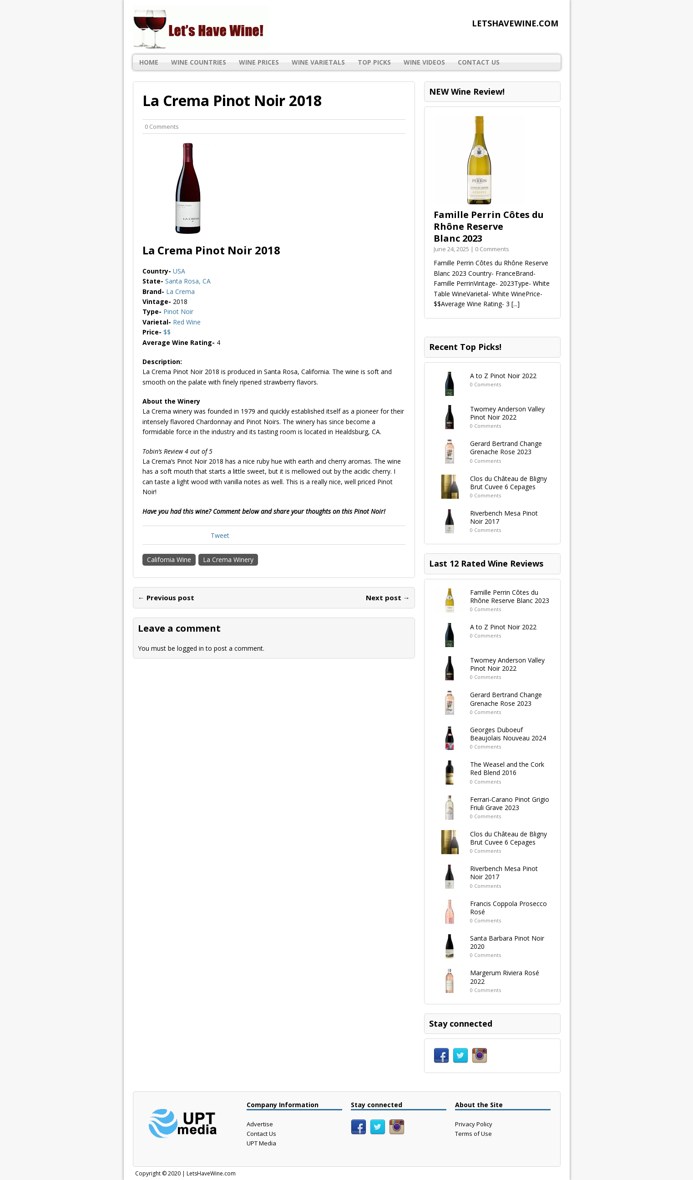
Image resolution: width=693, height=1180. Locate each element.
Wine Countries (198, 62)
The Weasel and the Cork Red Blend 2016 (507, 768)
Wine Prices (259, 62)
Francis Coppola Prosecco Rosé (508, 907)
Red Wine (187, 322)
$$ (167, 332)
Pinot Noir (178, 311)
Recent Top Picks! (465, 346)
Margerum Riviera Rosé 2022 (504, 976)
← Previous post (166, 597)
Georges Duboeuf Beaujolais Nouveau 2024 (508, 733)
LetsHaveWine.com (211, 1173)
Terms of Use (473, 1133)
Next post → (388, 597)
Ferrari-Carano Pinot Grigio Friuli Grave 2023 (509, 803)
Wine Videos (424, 62)
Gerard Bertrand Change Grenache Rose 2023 (506, 447)
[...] (515, 303)
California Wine (169, 559)
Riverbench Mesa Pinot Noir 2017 (504, 517)
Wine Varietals (318, 62)
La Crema (180, 291)
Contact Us (479, 62)
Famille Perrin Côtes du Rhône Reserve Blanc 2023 (489, 226)
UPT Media (261, 1143)
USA (179, 271)
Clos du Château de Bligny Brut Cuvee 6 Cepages (508, 482)
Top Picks (374, 62)
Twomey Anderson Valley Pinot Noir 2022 (507, 413)
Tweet (220, 535)
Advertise (260, 1124)
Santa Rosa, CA (188, 281)
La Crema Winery (228, 559)
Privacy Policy (473, 1124)
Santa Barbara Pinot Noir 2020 (507, 942)
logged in (190, 648)
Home (148, 62)
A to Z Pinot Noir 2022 (503, 375)
